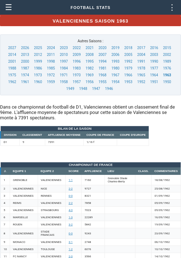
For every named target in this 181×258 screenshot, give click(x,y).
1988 (12, 68)
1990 (154, 61)
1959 (51, 82)
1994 (102, 61)
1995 (89, 61)
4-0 (71, 210)
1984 (64, 68)
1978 (141, 68)
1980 (115, 68)
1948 (83, 89)
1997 (64, 61)
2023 (64, 48)
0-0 (71, 195)
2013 (25, 55)
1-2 (71, 249)
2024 (51, 48)
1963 (167, 75)
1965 (141, 75)
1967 (115, 75)
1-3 (71, 217)
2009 (76, 55)
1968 (102, 75)
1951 (154, 82)
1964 (154, 75)
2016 (154, 48)
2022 (76, 48)
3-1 (71, 242)
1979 (128, 68)
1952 (141, 82)
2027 (12, 48)
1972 (51, 75)
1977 (154, 68)
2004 (141, 55)
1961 (25, 82)
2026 (25, 48)
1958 (64, 82)
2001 (12, 61)
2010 (64, 55)
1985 (51, 68)
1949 (70, 89)
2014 (12, 55)
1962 (12, 82)
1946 (109, 89)
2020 (102, 48)
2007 (102, 55)
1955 (102, 82)
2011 (51, 55)
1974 (25, 75)
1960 (38, 82)
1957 (76, 82)
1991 (141, 61)
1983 (76, 68)
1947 (96, 89)
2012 (38, 55)
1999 (38, 61)
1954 (115, 82)
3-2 (71, 224)
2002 (167, 55)
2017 (141, 48)
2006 (115, 55)
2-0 (71, 256)
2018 (128, 48)
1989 (167, 61)
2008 (89, 55)
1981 (102, 68)
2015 (167, 48)
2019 (115, 48)
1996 (76, 61)
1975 (12, 75)
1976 (167, 68)
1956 (89, 82)
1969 (89, 75)
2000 (25, 61)
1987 (25, 68)
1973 (38, 75)
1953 (128, 82)
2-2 (71, 188)
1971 (64, 75)
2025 (38, 48)
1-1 (71, 180)
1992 (128, 61)
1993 (115, 61)
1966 (128, 75)
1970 (76, 75)
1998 (51, 61)
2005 (128, 55)
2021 (89, 48)
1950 (167, 82)
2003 (154, 55)
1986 (38, 68)
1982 (89, 68)
